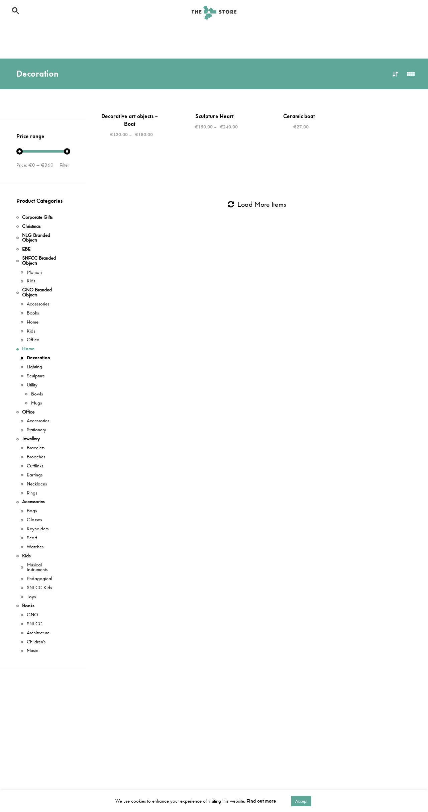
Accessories (68, 47)
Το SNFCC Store (330, 12)
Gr (412, 12)
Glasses (34, 520)
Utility (32, 385)
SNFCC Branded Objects (84, 32)
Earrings (34, 475)
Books (108, 47)
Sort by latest (395, 74)
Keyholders (37, 529)
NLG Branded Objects (231, 32)
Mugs (36, 403)
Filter (64, 165)
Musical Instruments (37, 567)
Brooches (36, 457)
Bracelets (35, 448)
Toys (31, 597)
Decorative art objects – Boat (129, 120)
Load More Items (257, 204)
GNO (32, 615)
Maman (34, 272)
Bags (32, 511)
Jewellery (24, 47)
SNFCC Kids (39, 588)
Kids (346, 32)
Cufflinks (35, 466)
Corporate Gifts (388, 32)
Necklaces (37, 484)
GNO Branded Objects (160, 32)
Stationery (36, 430)
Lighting (34, 367)
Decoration (38, 358)
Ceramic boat (299, 116)
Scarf (32, 538)
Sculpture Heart (214, 116)
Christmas (24, 32)
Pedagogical (39, 578)
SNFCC (34, 624)
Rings (32, 493)
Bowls (37, 394)
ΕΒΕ (26, 249)
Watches (35, 547)
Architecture (38, 633)
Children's (36, 642)
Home (284, 32)
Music (32, 650)
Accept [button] (301, 801)
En (401, 12)
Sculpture (36, 376)
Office (316, 32)
